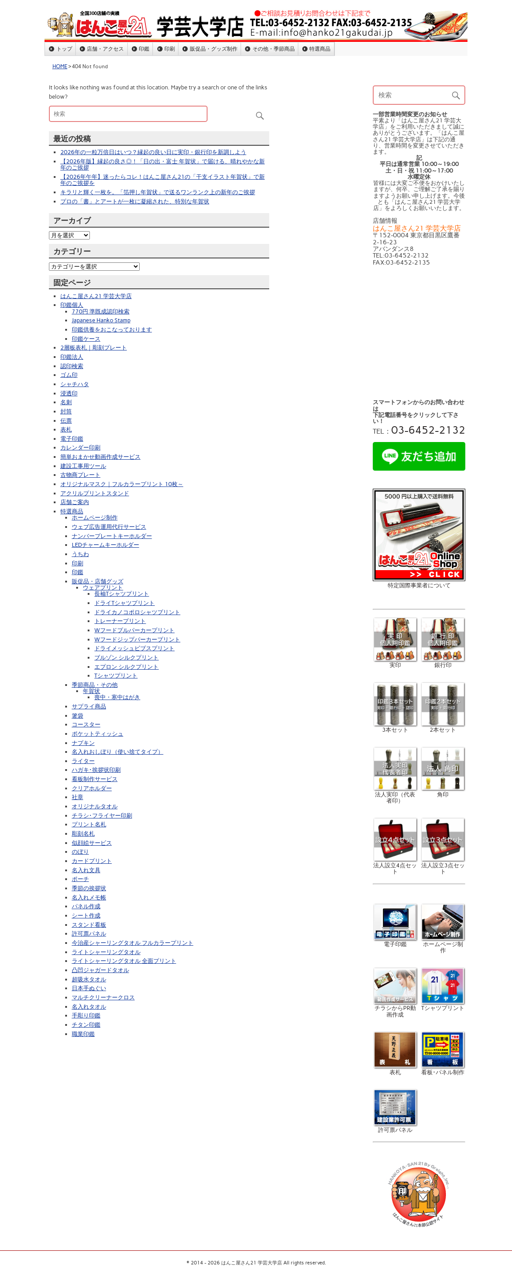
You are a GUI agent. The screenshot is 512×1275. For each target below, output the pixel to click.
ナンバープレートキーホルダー (112, 536)
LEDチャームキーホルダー (105, 545)
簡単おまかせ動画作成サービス (100, 456)
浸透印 (69, 393)
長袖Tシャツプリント (121, 593)
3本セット (395, 726)
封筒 (66, 411)
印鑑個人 (71, 305)
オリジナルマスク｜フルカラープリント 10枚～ (121, 484)
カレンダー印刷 (80, 447)
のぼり (80, 851)
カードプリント (92, 861)
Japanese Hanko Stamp (101, 320)
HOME (59, 66)
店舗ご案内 (74, 502)
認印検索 (71, 366)
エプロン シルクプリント (126, 666)
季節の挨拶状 (89, 888)
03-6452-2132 (428, 430)
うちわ (80, 554)
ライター (83, 761)
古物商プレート (80, 475)
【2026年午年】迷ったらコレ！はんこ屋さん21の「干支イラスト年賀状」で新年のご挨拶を (162, 179)
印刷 (169, 48)
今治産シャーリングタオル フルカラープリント (132, 943)
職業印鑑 (83, 1034)
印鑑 (144, 48)
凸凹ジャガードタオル (100, 970)
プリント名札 (89, 824)
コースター (86, 724)
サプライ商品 (89, 706)
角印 (443, 791)
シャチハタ (74, 384)
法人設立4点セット (395, 865)
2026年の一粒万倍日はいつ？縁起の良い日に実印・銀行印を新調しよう (153, 152)
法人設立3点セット (443, 865)
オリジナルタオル (95, 806)
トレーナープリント (120, 621)
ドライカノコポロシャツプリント (137, 612)
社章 (77, 797)
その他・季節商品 (273, 48)
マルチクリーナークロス (103, 997)
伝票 (66, 420)
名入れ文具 (86, 870)
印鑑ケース (86, 338)
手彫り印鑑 (86, 1015)
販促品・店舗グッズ (97, 581)
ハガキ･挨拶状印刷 (96, 769)
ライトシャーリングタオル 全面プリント (124, 961)
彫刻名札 (83, 833)
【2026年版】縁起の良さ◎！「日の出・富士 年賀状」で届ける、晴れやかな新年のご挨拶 (162, 164)
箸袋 (77, 715)
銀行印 (443, 662)
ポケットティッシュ (97, 733)
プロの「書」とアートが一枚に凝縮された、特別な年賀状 (134, 201)
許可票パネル (89, 933)
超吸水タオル (89, 979)
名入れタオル (89, 1006)
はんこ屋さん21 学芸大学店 (96, 296)
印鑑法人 (71, 357)
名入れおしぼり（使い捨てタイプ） (117, 751)
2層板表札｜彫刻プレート (93, 347)
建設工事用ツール (83, 466)
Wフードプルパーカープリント (134, 630)
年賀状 (91, 691)
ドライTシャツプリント (124, 603)
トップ (64, 48)
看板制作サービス (95, 779)
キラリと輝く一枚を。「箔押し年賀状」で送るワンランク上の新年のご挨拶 (157, 192)
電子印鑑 (71, 438)
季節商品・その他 (95, 685)
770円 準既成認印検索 (101, 311)
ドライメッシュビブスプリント (134, 648)
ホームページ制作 (95, 517)
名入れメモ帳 (89, 897)
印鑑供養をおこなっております (112, 329)
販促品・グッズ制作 (213, 48)
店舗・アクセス (105, 48)
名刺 (66, 402)
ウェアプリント (103, 587)
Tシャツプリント (115, 675)
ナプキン (83, 743)
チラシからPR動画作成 (395, 1008)
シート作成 (86, 915)
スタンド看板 (89, 924)
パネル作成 (86, 906)
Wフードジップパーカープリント (137, 639)
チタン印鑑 (86, 1024)
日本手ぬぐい (89, 988)
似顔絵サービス (92, 843)
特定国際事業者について (419, 585)
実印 (395, 662)
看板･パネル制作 (442, 1068)
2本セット (443, 726)
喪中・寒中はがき (117, 697)
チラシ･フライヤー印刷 (102, 815)
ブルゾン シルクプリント (126, 657)
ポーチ (80, 879)
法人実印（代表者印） (395, 794)
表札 (66, 429)
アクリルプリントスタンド (94, 493)
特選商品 (319, 48)
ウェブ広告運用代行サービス (109, 526)
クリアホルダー (92, 788)
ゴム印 (69, 375)
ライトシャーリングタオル (106, 952)
